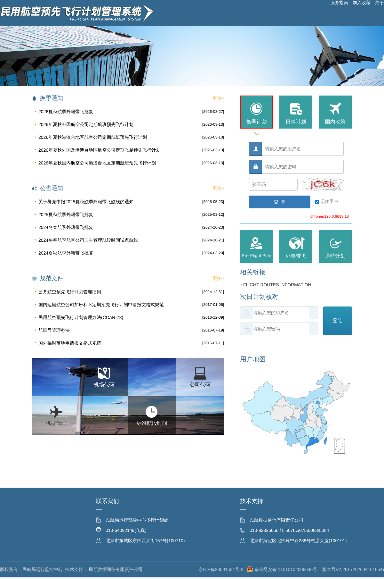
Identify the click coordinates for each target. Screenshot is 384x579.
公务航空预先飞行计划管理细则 (69, 291)
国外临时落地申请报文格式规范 (69, 343)
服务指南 (339, 2)
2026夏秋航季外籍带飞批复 (65, 111)
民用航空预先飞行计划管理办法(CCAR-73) (80, 317)
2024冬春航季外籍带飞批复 (65, 227)
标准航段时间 (152, 423)
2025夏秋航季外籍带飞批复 (65, 214)
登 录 (279, 201)
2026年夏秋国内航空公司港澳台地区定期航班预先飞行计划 (97, 162)
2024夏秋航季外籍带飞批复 (65, 253)
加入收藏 (362, 2)
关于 (379, 2)
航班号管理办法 (54, 330)
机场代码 (104, 385)
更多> (218, 98)
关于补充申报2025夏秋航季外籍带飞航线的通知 (85, 201)
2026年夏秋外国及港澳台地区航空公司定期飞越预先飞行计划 (99, 150)
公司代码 (200, 385)
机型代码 (56, 423)
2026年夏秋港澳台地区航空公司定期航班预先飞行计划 (92, 137)
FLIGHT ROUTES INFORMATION (275, 284)
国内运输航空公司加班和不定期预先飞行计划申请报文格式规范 (101, 304)
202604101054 (367, 569)
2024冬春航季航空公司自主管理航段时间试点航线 (88, 240)
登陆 (337, 320)
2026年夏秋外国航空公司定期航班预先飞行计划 (85, 124)
